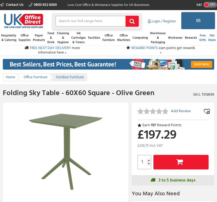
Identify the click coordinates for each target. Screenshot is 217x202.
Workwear (175, 37)
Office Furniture (108, 38)
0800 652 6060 (43, 5)
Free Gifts (202, 38)
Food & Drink (51, 38)
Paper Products (39, 38)
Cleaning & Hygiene (63, 38)
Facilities (94, 37)
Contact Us (12, 5)
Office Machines (123, 38)
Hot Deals (212, 38)
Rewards (191, 37)
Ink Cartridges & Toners (78, 38)
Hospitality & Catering (8, 38)
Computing (140, 37)
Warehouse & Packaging (158, 38)
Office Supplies (25, 38)
